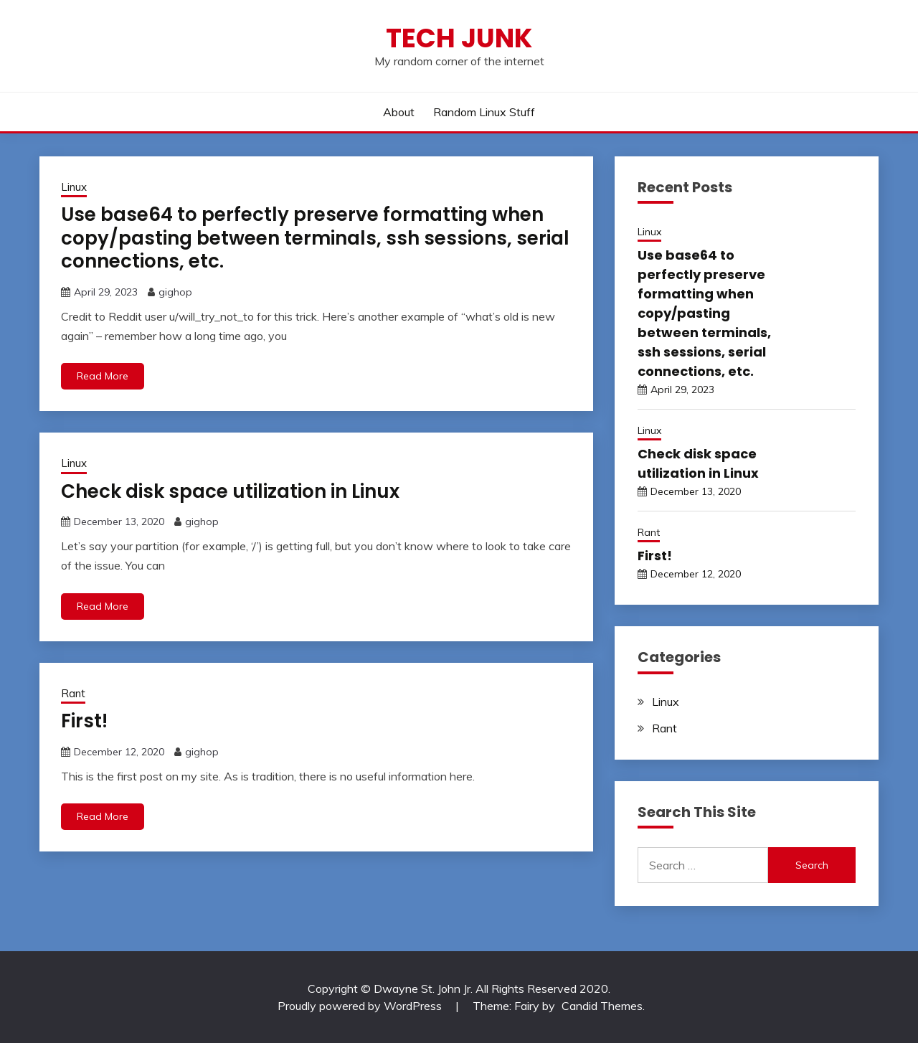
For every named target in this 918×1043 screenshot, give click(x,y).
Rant (73, 693)
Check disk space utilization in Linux (230, 491)
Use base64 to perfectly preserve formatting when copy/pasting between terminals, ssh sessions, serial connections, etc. (315, 238)
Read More (102, 375)
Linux (74, 187)
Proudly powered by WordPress (361, 1006)
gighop (175, 291)
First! (84, 721)
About (399, 112)
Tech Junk (459, 38)
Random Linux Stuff (484, 112)
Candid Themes (602, 1006)
